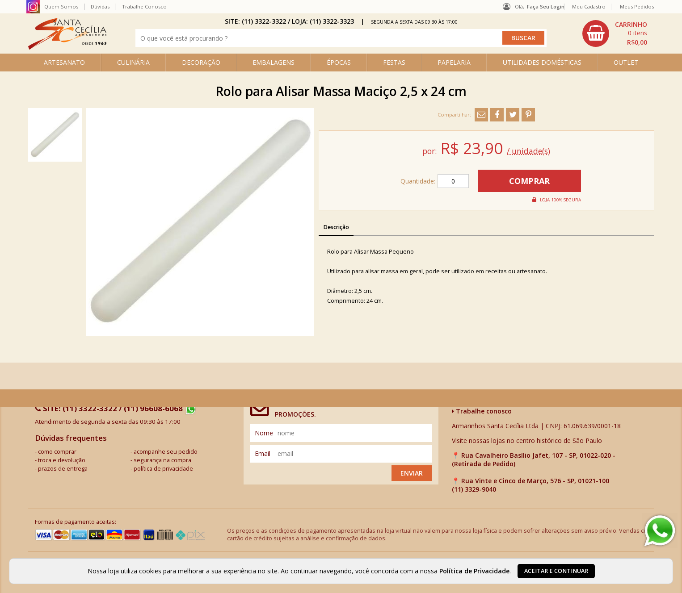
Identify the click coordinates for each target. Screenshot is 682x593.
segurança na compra (162, 460)
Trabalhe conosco (482, 411)
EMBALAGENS (274, 62)
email (262, 453)
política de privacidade (163, 468)
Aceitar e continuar (556, 571)
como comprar (57, 451)
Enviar (411, 473)
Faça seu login (545, 6)
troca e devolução (61, 460)
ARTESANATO (64, 62)
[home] (67, 47)
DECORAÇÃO (201, 62)
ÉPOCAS (339, 62)
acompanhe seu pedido (166, 451)
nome (264, 433)
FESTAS (394, 62)
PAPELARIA (454, 62)
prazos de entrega (63, 468)
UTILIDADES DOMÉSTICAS (542, 62)
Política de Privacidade (474, 571)
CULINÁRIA (133, 62)
